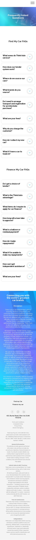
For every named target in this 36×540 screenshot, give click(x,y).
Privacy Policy (18, 426)
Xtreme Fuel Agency (18, 428)
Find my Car (18, 401)
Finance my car (18, 404)
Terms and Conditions (18, 422)
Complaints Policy (18, 424)
